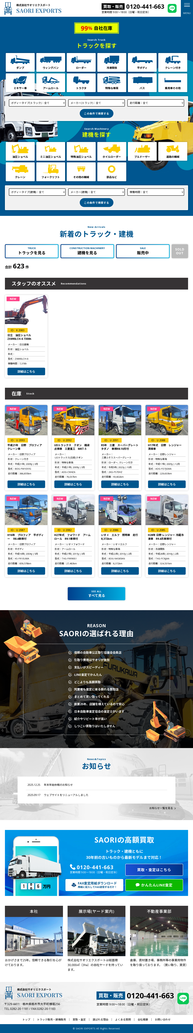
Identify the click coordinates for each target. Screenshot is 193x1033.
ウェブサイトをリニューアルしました (66, 795)
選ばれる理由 (100, 1019)
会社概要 (143, 1019)
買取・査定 (79, 1019)
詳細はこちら (26, 371)
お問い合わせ (163, 1019)
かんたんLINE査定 (157, 884)
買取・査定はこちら (154, 869)
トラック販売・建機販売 (51, 1019)
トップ (26, 1019)
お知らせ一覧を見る (161, 808)
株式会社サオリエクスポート (32, 8)
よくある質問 (123, 1019)
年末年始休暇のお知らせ (58, 785)
